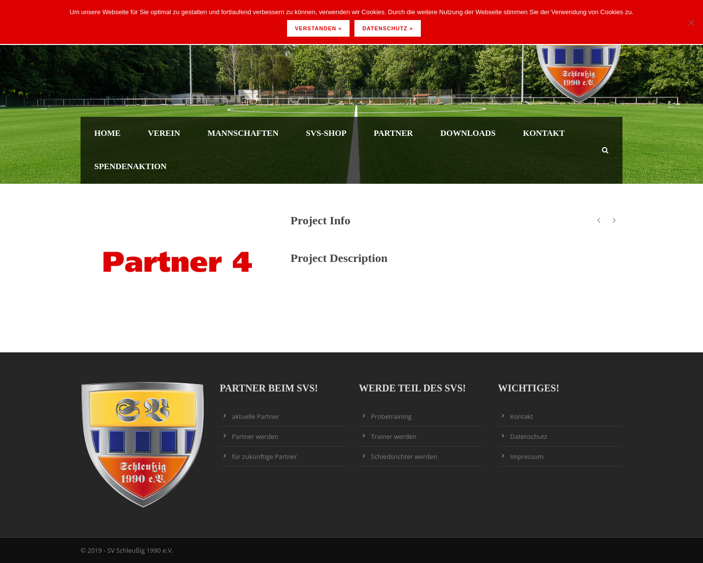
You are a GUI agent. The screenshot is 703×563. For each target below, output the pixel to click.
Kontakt (544, 133)
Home (107, 133)
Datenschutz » (387, 28)
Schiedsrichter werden (404, 456)
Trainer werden (393, 436)
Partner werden (255, 436)
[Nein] (691, 22)
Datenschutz (528, 436)
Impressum (527, 456)
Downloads (468, 133)
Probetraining (391, 416)
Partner (393, 133)
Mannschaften (242, 133)
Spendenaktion (130, 166)
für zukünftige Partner (264, 456)
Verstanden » (318, 28)
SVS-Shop (326, 133)
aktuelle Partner (255, 416)
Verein (164, 133)
